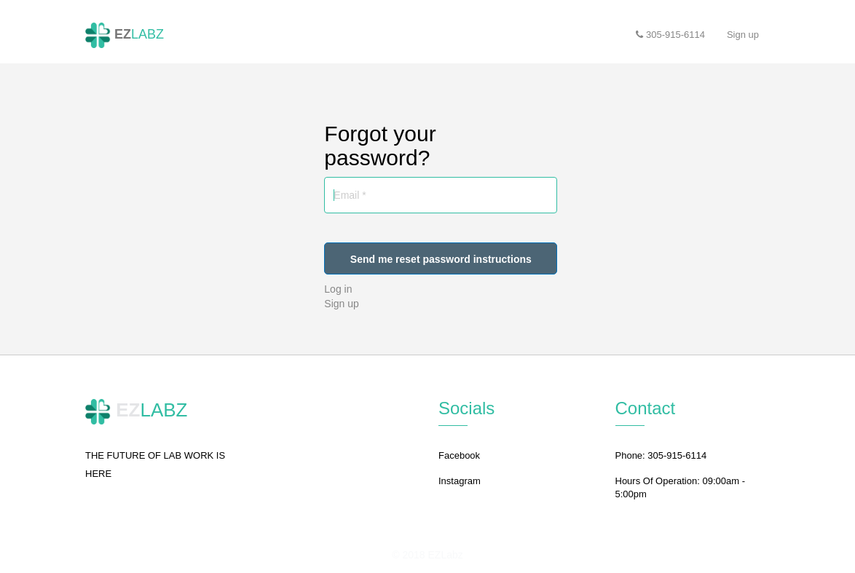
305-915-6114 (670, 34)
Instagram (459, 480)
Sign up (341, 303)
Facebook (459, 455)
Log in (338, 289)
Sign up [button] (743, 34)
